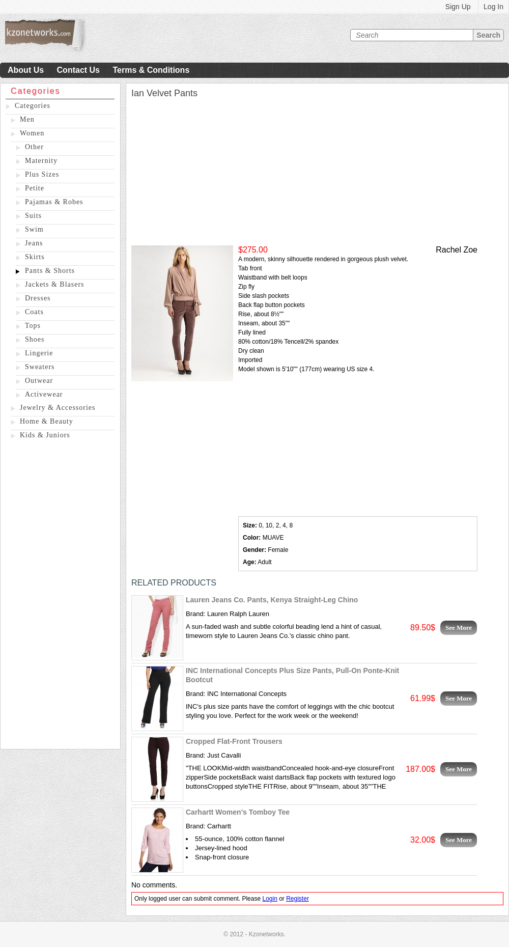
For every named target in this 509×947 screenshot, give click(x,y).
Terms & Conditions (150, 70)
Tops (33, 325)
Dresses (38, 298)
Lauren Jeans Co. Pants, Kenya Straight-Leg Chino (272, 600)
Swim (34, 229)
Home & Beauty (46, 421)
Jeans (34, 243)
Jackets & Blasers (54, 284)
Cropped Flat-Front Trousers (234, 741)
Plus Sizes (42, 174)
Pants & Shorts (50, 270)
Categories (32, 105)
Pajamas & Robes (54, 202)
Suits (33, 215)
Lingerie (39, 353)
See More (458, 627)
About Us (26, 70)
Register (297, 898)
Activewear (44, 394)
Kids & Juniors (45, 435)
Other (34, 147)
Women (32, 133)
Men (27, 119)
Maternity (41, 160)
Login (269, 898)
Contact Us (78, 70)
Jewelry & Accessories (58, 407)
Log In (493, 7)
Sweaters (40, 367)
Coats (34, 312)
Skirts (35, 257)
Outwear (39, 380)
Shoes (34, 339)
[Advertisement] (60, 596)
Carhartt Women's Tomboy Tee (238, 812)
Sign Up (458, 7)
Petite (34, 188)
